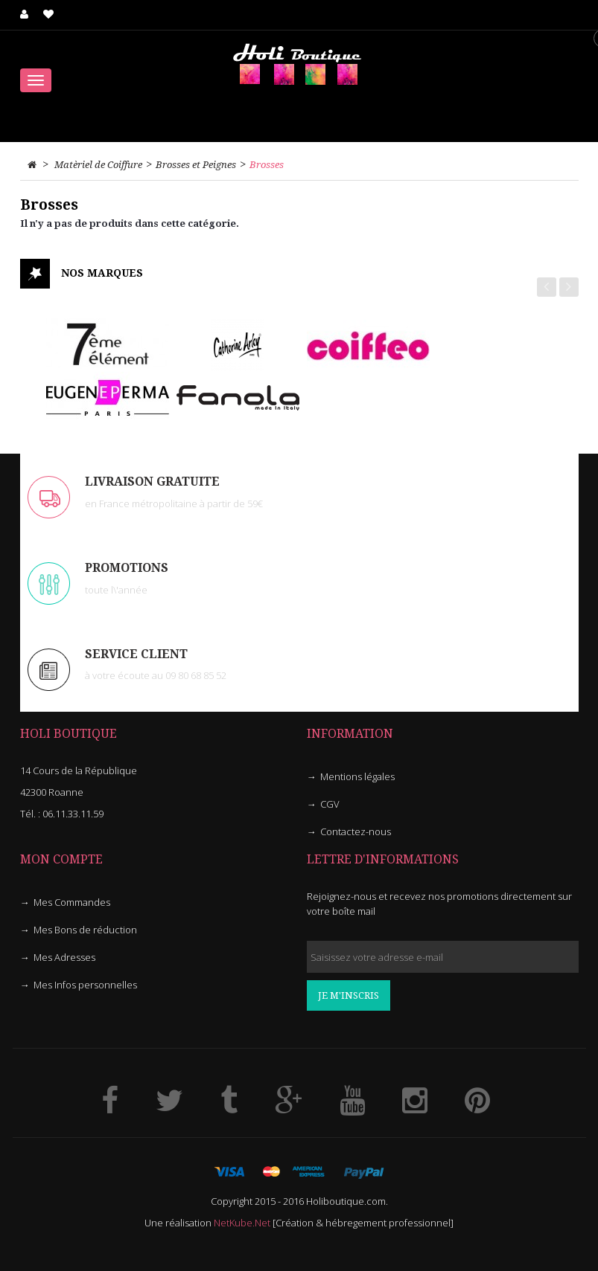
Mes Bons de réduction (85, 929)
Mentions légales (357, 776)
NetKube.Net (242, 1222)
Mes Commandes (72, 902)
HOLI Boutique (68, 734)
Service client (136, 654)
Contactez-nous (355, 831)
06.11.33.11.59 (73, 813)
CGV (330, 804)
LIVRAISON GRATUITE (152, 481)
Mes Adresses (64, 957)
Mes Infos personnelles (85, 984)
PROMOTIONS (126, 568)
